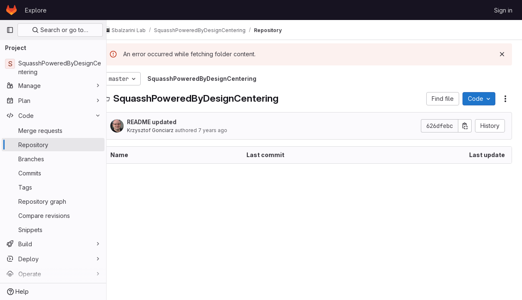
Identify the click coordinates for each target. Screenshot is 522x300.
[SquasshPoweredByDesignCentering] (53, 67)
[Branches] (53, 158)
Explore (36, 10)
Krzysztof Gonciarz (163, 130)
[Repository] (53, 144)
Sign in (503, 10)
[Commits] (53, 173)
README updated (165, 121)
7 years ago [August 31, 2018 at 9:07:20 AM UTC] (226, 130)
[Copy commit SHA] (465, 125)
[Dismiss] (502, 54)
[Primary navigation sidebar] (10, 30)
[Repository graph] (53, 201)
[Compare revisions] (53, 215)
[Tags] (53, 187)
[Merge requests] (53, 130)
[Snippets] (53, 229)
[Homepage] (11, 10)
